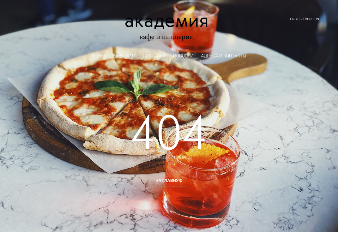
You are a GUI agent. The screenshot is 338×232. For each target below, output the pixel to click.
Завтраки (124, 56)
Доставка (154, 56)
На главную (169, 180)
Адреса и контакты (223, 56)
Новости (183, 56)
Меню (98, 56)
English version (304, 19)
